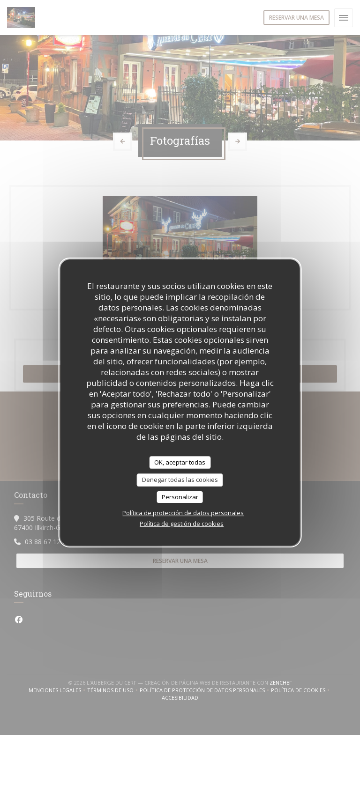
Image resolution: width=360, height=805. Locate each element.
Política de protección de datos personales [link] (183, 513)
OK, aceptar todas (179, 462)
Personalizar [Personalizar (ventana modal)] (180, 497)
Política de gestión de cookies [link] (182, 523)
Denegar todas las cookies (180, 479)
